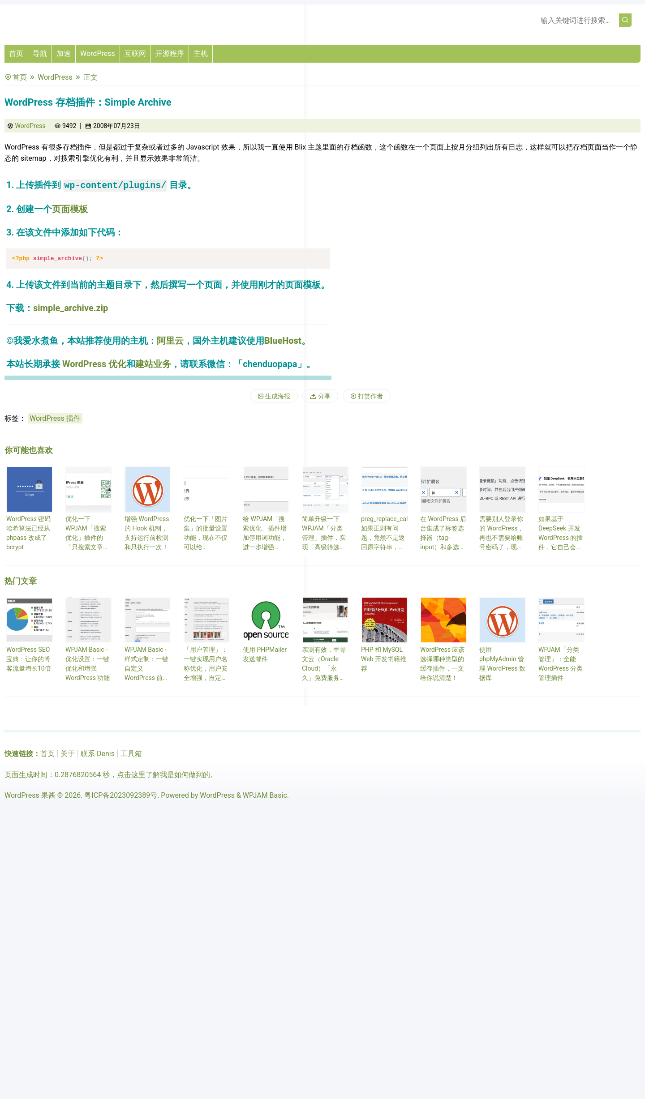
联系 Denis (98, 753)
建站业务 (153, 364)
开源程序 (169, 53)
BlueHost (282, 340)
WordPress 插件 (55, 418)
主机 (201, 53)
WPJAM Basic (265, 795)
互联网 (135, 53)
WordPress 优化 (94, 364)
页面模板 (70, 209)
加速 (63, 53)
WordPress (97, 53)
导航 (40, 53)
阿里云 (170, 340)
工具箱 (131, 753)
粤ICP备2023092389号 (120, 795)
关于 (67, 753)
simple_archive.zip (70, 308)
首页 (16, 53)
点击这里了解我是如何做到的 (163, 774)
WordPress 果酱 (30, 795)
